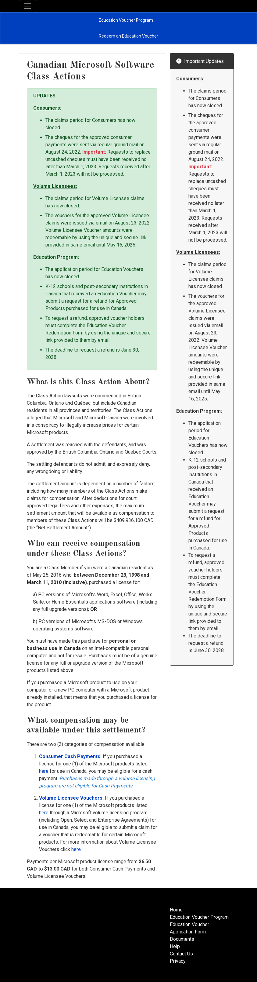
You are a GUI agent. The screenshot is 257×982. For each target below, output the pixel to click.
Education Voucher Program (199, 917)
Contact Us (181, 954)
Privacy (178, 961)
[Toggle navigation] (27, 6)
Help (175, 946)
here (43, 771)
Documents (182, 939)
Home (176, 910)
